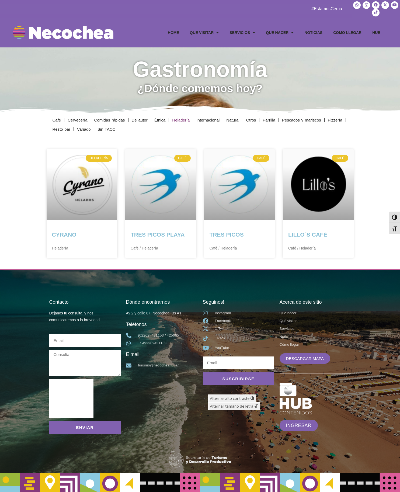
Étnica (160, 119)
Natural (232, 119)
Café (57, 119)
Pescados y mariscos (301, 119)
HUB (376, 31)
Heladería (181, 119)
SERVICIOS (242, 31)
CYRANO (64, 234)
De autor (140, 119)
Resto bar (62, 128)
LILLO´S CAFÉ (307, 234)
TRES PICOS (227, 234)
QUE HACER (280, 31)
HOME (173, 31)
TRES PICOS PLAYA (158, 234)
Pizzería (335, 119)
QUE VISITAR (204, 31)
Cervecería (77, 119)
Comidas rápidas (109, 119)
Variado (84, 128)
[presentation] (71, 397)
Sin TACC (107, 128)
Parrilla (269, 119)
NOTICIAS (313, 31)
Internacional (208, 119)
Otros (251, 119)
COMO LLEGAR (347, 31)
